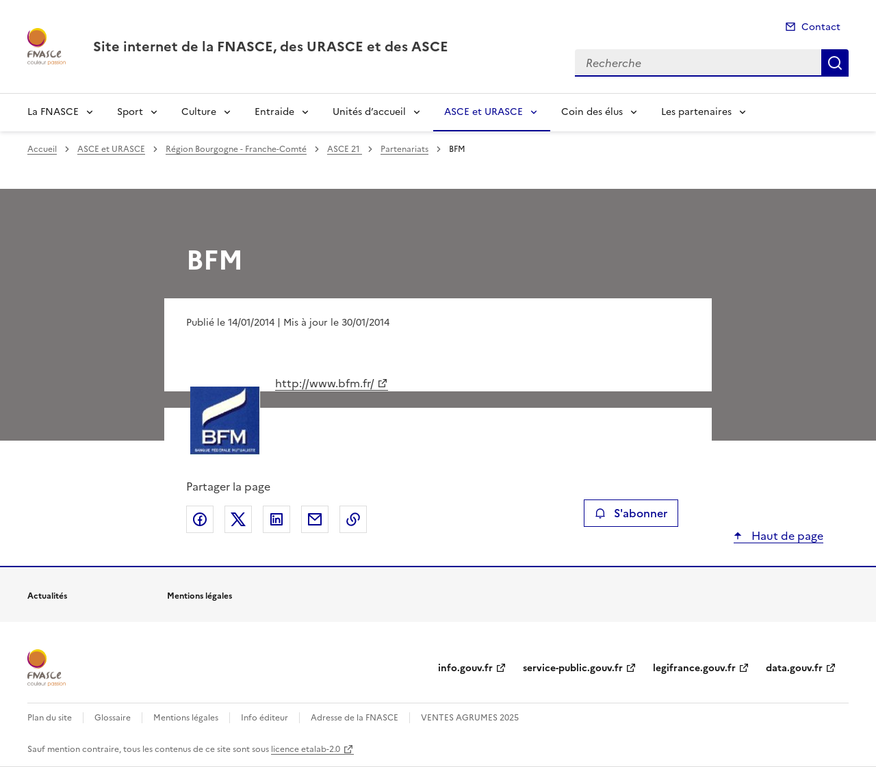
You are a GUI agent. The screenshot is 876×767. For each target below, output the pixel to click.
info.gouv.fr (465, 668)
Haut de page (786, 536)
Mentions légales (185, 718)
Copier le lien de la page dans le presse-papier (353, 519)
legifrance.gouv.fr (694, 668)
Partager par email (314, 519)
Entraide (274, 112)
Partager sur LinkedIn (276, 519)
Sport (130, 112)
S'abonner (631, 513)
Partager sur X (238, 519)
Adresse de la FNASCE (354, 718)
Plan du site (49, 718)
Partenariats (404, 149)
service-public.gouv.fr (573, 668)
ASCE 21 (344, 149)
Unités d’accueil (369, 112)
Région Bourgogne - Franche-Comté (236, 149)
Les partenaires (696, 112)
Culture (198, 112)
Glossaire (112, 718)
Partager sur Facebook (200, 519)
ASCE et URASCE (483, 112)
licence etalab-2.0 (305, 749)
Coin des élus (592, 112)
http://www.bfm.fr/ (324, 383)
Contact (820, 27)
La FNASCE (53, 112)
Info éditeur (264, 718)
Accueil (42, 149)
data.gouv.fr (794, 668)
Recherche (835, 63)
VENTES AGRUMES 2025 (470, 718)
